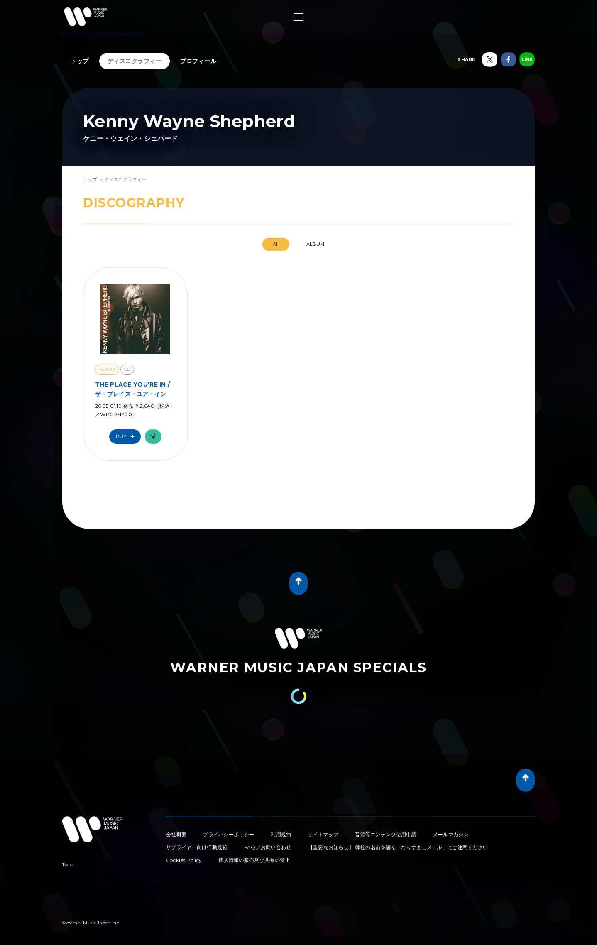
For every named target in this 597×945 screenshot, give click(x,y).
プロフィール (198, 61)
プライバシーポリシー (228, 834)
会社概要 (176, 834)
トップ (80, 61)
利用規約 (281, 834)
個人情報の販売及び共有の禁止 (254, 860)
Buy (127, 436)
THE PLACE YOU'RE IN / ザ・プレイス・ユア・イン (132, 389)
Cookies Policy (184, 860)
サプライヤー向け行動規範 (197, 847)
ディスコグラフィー (135, 61)
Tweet (69, 864)
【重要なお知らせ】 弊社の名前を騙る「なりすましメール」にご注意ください (398, 847)
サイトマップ (323, 834)
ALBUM (315, 244)
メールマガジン (451, 834)
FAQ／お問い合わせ (267, 847)
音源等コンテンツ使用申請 (385, 834)
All (276, 244)
